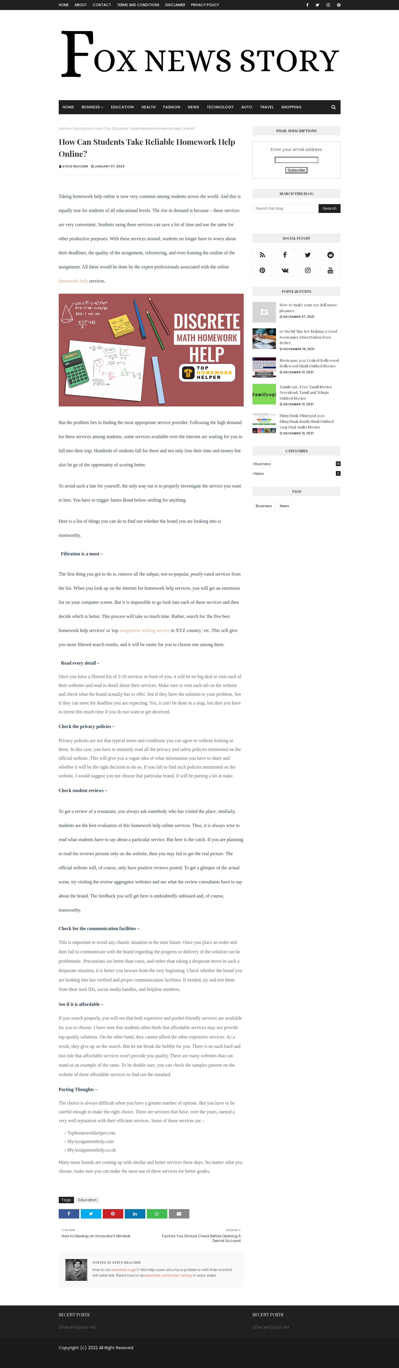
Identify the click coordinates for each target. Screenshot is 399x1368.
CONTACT (102, 4)
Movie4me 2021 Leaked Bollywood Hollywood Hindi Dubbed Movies (309, 363)
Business (298, 463)
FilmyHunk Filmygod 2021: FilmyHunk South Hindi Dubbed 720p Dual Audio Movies (307, 421)
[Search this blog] (285, 208)
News (298, 473)
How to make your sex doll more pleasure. (308, 307)
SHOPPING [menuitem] (291, 107)
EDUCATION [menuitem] (122, 107)
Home (64, 4)
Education (82, 128)
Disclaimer (175, 4)
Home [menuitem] (68, 107)
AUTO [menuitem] (246, 107)
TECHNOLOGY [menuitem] (220, 107)
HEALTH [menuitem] (149, 107)
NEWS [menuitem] (193, 107)
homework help (73, 280)
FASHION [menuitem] (171, 107)
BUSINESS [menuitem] (91, 107)
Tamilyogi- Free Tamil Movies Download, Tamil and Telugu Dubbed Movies (306, 392)
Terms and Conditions (138, 4)
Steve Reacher (75, 166)
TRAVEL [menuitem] (267, 107)
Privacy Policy (205, 4)
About (81, 4)
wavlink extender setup (169, 1275)
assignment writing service (144, 630)
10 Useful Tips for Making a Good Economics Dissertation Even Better (308, 337)
